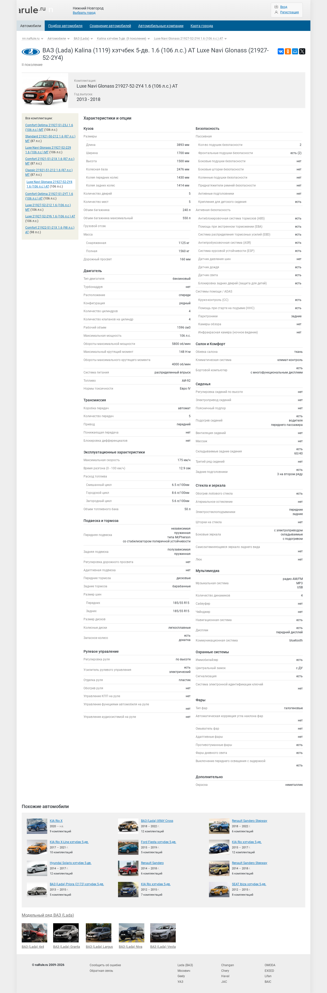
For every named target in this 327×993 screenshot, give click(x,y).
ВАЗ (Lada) (81, 38)
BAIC (268, 980)
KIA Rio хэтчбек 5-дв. (247, 842)
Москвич (184, 970)
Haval (225, 975)
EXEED (269, 970)
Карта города (202, 26)
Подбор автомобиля (65, 26)
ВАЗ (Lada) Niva (131, 935)
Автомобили (30, 26)
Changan (227, 964)
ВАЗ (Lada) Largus (99, 935)
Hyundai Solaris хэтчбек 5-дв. (70, 863)
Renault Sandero (152, 863)
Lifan (268, 975)
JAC (224, 980)
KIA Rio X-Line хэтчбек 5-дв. (69, 842)
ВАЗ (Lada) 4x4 (34, 935)
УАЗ (180, 980)
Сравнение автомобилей (110, 26)
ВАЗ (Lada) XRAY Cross (157, 820)
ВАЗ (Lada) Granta (66, 935)
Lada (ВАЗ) (185, 964)
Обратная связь (101, 970)
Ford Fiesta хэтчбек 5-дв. (158, 842)
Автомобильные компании (160, 26)
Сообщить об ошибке (105, 964)
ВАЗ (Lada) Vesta (163, 935)
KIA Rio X (56, 820)
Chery (225, 970)
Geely (181, 975)
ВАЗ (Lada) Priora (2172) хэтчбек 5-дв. (77, 884)
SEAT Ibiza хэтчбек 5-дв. (249, 884)
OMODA (270, 964)
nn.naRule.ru (31, 38)
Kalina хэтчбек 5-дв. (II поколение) (121, 38)
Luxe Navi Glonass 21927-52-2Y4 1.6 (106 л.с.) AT (188, 38)
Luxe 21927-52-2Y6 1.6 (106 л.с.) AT (50, 216)
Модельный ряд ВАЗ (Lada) (48, 915)
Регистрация (289, 12)
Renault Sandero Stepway (249, 820)
